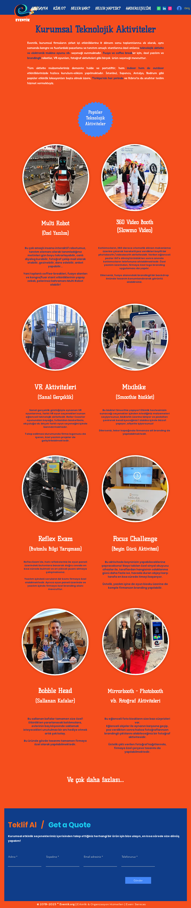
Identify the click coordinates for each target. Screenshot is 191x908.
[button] (80, 8)
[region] (56, 182)
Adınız (11, 856)
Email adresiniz (92, 856)
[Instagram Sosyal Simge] (170, 8)
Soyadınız (51, 856)
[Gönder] (138, 880)
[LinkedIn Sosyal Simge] (164, 8)
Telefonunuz (129, 856)
